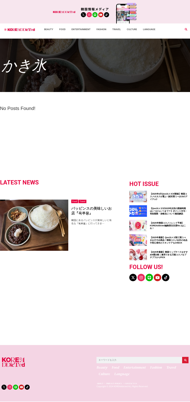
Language (149, 29)
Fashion (101, 29)
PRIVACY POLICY (115, 384)
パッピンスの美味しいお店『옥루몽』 (91, 210)
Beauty (48, 29)
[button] (186, 29)
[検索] (185, 360)
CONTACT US (132, 384)
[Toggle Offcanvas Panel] (5, 29)
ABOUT (99, 384)
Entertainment (81, 29)
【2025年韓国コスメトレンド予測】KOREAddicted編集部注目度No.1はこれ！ (168, 225)
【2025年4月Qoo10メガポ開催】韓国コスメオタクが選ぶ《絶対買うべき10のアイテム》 (169, 196)
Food (62, 29)
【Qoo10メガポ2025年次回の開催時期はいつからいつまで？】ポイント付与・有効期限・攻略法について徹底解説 (168, 211)
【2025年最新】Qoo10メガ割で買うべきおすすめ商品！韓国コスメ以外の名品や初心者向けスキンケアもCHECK (168, 240)
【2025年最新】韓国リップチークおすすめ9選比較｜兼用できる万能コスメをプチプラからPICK (169, 255)
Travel (116, 29)
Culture (132, 29)
